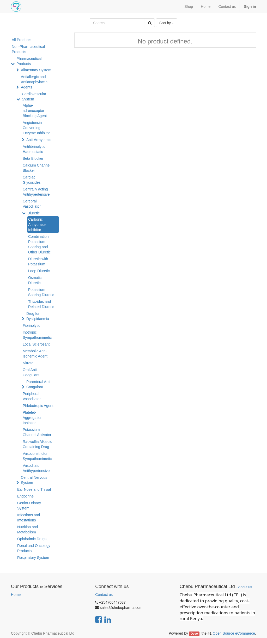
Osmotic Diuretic (34, 280)
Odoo (194, 633)
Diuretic (33, 213)
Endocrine (25, 496)
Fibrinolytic (31, 325)
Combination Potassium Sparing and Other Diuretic (39, 244)
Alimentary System (36, 70)
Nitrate (28, 363)
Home (16, 594)
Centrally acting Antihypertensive (36, 191)
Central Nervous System (34, 480)
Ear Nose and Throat (34, 489)
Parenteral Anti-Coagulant (39, 384)
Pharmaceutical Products (29, 61)
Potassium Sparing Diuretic (41, 292)
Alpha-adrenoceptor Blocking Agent (35, 110)
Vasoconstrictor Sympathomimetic (37, 456)
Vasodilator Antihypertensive (36, 468)
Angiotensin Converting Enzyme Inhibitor (36, 127)
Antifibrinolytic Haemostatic (34, 149)
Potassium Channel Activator (37, 432)
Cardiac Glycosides (31, 179)
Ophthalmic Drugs (31, 539)
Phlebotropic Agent (38, 406)
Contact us (104, 594)
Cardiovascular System (34, 96)
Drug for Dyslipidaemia (37, 316)
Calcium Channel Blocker (37, 168)
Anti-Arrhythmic (38, 140)
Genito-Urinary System (29, 505)
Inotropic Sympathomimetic (37, 335)
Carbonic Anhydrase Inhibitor (37, 224)
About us (245, 587)
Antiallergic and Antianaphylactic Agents (34, 82)
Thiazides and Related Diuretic (41, 304)
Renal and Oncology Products (33, 548)
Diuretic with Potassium (38, 261)
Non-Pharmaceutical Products (28, 49)
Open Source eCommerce (234, 633)
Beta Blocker (33, 158)
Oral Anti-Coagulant (31, 372)
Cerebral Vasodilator (32, 203)
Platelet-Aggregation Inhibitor (33, 417)
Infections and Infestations (28, 517)
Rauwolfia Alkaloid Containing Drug (37, 444)
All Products (21, 40)
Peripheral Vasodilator (32, 396)
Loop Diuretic (39, 271)
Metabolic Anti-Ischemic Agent (35, 353)
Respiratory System (33, 558)
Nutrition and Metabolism (27, 529)
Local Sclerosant (36, 344)
